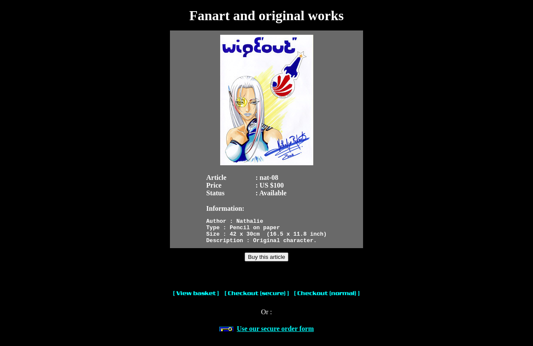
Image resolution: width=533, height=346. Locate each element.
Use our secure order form (275, 333)
